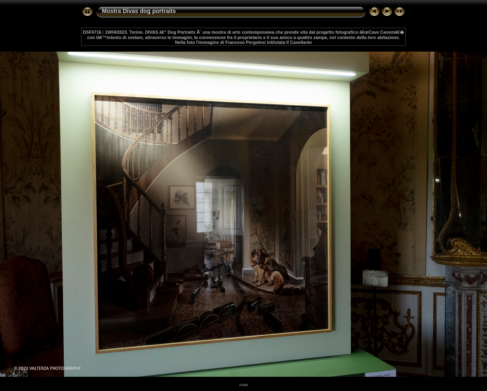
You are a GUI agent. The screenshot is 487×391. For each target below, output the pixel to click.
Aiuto (243, 384)
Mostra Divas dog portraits (139, 11)
